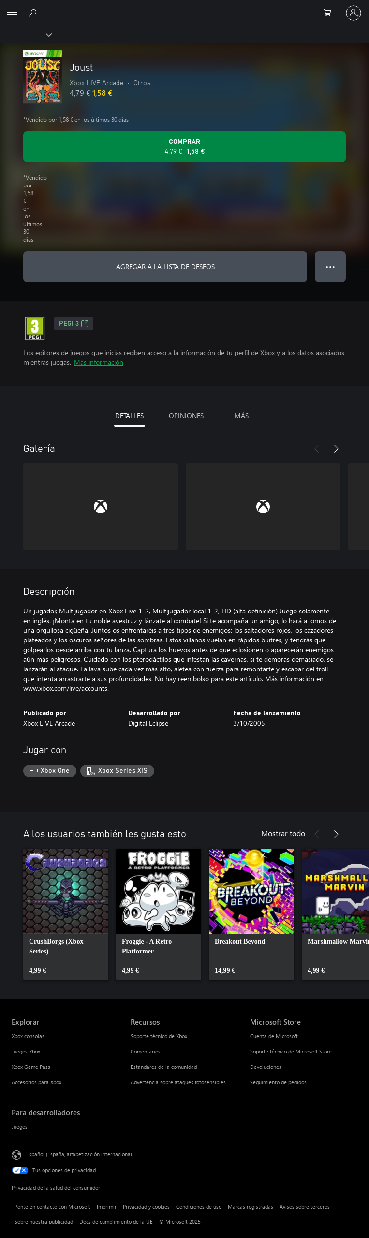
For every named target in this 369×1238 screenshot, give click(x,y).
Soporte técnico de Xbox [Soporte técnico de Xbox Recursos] (159, 1036)
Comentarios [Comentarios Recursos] (146, 1051)
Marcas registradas (250, 1206)
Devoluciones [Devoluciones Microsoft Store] (265, 1067)
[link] (65, 914)
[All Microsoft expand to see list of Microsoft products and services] (12, 13)
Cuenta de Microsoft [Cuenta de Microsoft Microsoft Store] (274, 1036)
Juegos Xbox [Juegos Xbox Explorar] (26, 1051)
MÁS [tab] (242, 415)
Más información (98, 362)
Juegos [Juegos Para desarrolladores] (20, 1127)
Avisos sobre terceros (305, 1206)
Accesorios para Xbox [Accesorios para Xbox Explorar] (36, 1082)
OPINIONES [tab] (186, 415)
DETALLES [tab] (129, 415)
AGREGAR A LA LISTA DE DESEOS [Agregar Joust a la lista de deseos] (165, 266)
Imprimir (107, 1206)
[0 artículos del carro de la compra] (330, 13)
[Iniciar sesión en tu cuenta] (353, 13)
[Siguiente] (336, 448)
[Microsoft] (184, 7)
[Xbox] (25, 34)
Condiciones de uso (198, 1206)
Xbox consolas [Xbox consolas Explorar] (28, 1036)
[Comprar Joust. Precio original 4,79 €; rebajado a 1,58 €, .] (184, 146)
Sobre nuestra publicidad (44, 1221)
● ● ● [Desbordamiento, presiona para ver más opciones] (330, 266)
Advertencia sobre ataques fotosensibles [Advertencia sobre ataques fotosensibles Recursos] (178, 1082)
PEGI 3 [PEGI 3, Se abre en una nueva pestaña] (74, 323)
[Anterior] (316, 448)
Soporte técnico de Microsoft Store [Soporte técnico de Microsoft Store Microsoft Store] (291, 1051)
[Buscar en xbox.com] (34, 12)
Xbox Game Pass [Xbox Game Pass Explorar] (31, 1067)
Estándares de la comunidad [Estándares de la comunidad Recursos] (164, 1067)
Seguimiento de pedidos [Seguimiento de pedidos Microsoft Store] (278, 1082)
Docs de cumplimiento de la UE (116, 1221)
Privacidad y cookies (146, 1206)
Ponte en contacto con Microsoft (52, 1206)
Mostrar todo (283, 833)
